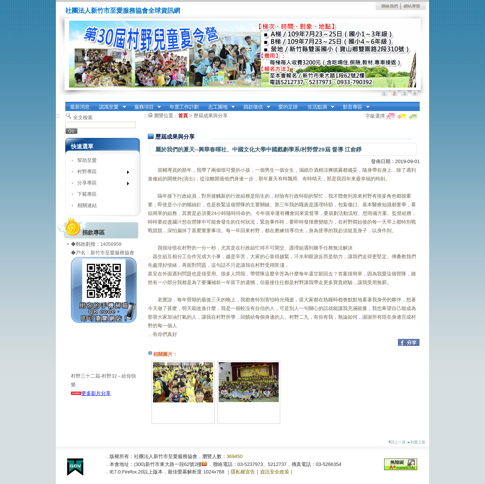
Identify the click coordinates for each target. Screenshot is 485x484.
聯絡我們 (389, 6)
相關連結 (87, 205)
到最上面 (416, 442)
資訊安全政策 (274, 472)
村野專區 (101, 173)
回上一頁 (396, 442)
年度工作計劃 (184, 107)
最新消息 (80, 107)
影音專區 (353, 107)
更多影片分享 (91, 393)
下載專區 (87, 194)
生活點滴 (318, 107)
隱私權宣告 (243, 472)
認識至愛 (110, 107)
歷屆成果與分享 (211, 115)
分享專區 (101, 184)
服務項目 (145, 107)
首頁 (183, 115)
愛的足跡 (288, 107)
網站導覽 (412, 6)
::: (67, 104)
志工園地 (219, 107)
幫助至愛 (87, 160)
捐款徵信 (254, 107)
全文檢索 (83, 117)
